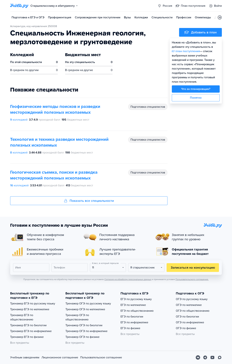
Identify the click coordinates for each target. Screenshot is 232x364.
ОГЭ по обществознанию (192, 311)
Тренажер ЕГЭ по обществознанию (21, 317)
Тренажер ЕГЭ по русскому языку (32, 303)
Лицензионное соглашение (60, 357)
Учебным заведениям (24, 357)
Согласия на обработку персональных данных (127, 279)
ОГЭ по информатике (190, 322)
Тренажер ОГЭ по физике (82, 337)
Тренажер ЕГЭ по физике (27, 337)
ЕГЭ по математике (133, 305)
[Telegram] (205, 357)
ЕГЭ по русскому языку (136, 299)
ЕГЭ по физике (130, 328)
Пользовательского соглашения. (192, 279)
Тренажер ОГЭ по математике (85, 309)
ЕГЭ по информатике (134, 322)
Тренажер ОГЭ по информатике (86, 331)
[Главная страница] (19, 6)
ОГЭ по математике (189, 305)
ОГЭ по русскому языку (192, 299)
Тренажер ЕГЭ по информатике (31, 331)
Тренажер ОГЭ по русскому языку (88, 303)
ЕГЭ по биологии (132, 316)
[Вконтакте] (198, 357)
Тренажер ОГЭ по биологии (83, 325)
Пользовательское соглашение (101, 357)
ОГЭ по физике (186, 328)
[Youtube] (212, 357)
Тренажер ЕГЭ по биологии (28, 325)
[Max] (220, 357)
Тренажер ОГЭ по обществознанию (77, 317)
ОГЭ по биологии (187, 316)
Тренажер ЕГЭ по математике (29, 309)
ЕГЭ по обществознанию (137, 311)
